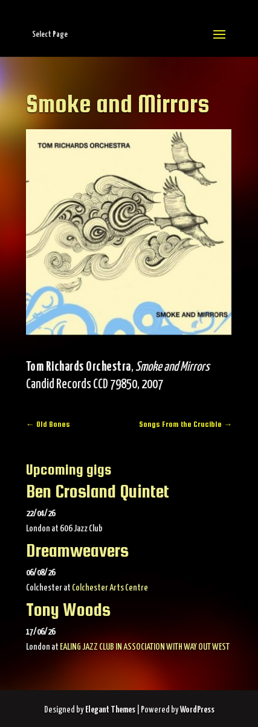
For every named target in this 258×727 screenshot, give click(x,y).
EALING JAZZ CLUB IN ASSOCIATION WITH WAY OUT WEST (145, 647)
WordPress (197, 709)
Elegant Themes (110, 709)
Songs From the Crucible (185, 424)
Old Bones (48, 424)
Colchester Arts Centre (110, 587)
